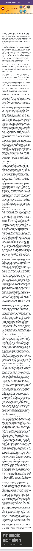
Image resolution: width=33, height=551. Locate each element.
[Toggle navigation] (29, 2)
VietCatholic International (11, 2)
